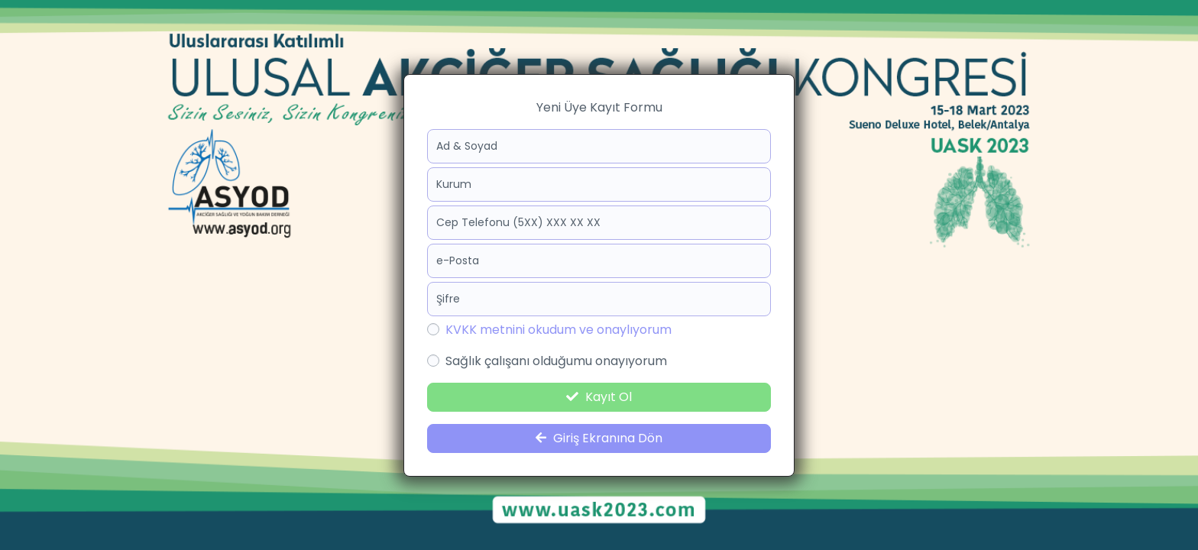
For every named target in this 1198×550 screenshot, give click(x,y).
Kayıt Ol (599, 397)
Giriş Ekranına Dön (599, 438)
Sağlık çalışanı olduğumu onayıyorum (556, 361)
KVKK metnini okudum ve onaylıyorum (558, 329)
